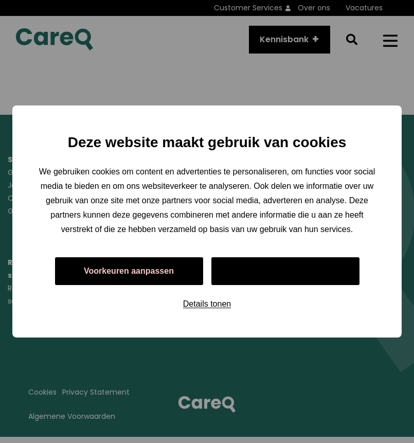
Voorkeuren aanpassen (129, 271)
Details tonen (207, 303)
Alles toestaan (285, 271)
